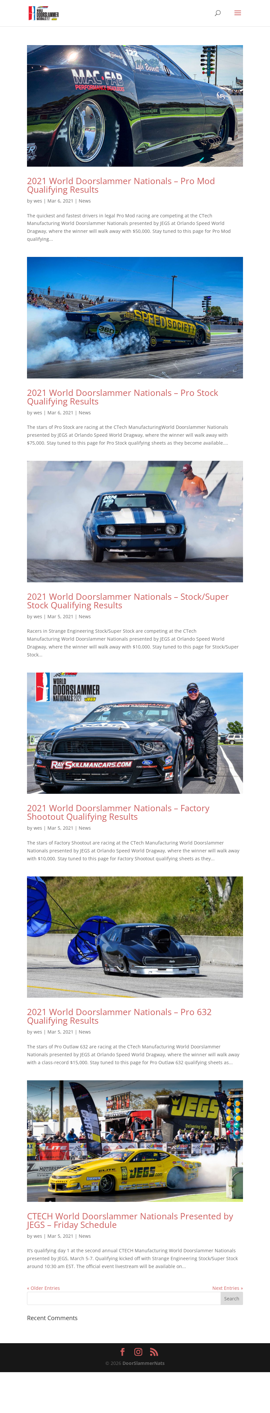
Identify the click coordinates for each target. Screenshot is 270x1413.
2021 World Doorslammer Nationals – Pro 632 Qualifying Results (119, 1016)
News (85, 201)
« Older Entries (43, 1288)
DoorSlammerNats (143, 1363)
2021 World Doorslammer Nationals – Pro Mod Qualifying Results (121, 185)
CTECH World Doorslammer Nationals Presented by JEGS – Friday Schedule (130, 1220)
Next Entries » (227, 1288)
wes (38, 201)
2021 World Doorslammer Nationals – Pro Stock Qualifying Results (122, 397)
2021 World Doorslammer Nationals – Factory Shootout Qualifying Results (118, 812)
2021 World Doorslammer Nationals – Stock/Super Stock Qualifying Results (128, 601)
